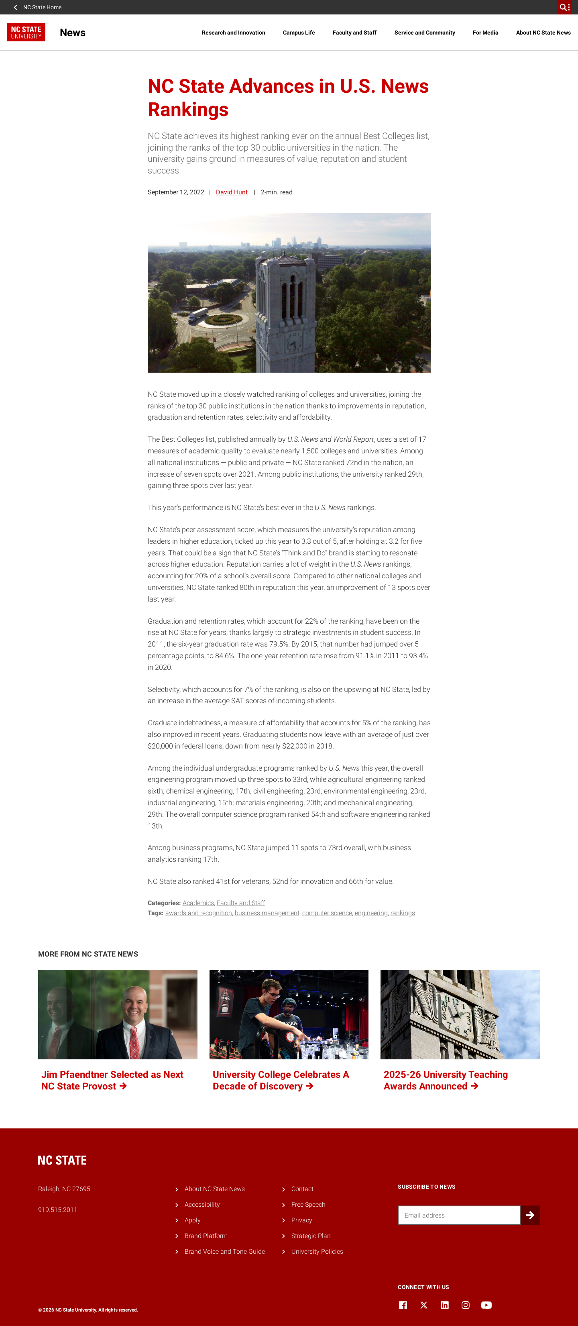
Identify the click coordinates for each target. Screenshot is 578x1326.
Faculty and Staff (355, 32)
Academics (198, 903)
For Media (486, 32)
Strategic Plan (311, 1236)
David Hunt (232, 192)
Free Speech (308, 1204)
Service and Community (425, 32)
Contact (302, 1189)
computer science (327, 913)
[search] (565, 7)
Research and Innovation (233, 32)
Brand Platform (206, 1236)
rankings (403, 913)
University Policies (317, 1251)
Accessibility (202, 1204)
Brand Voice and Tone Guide (225, 1251)
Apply (193, 1220)
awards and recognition (198, 913)
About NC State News (543, 32)
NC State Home (42, 7)
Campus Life (299, 32)
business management (267, 913)
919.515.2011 (57, 1210)
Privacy (301, 1220)
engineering (371, 913)
